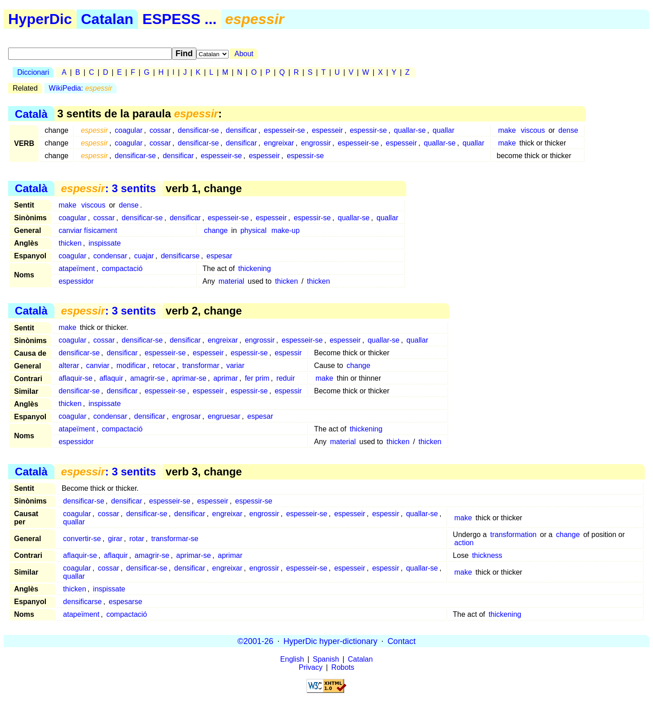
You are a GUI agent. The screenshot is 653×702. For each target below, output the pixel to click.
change (216, 230)
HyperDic (40, 19)
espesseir (327, 130)
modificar (131, 365)
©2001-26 (255, 640)
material (231, 281)
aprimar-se (189, 378)
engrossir (316, 143)
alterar (68, 365)
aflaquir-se (75, 378)
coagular (128, 130)
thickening (254, 268)
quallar (443, 130)
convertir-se (82, 538)
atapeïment (76, 268)
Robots (343, 667)
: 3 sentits (108, 188)
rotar (136, 538)
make (507, 130)
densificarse (180, 256)
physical (253, 230)
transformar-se (174, 538)
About (243, 54)
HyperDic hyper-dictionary (330, 640)
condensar (110, 256)
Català (31, 113)
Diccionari (33, 72)
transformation (513, 534)
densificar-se (198, 130)
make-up (286, 230)
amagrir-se (147, 378)
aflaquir (111, 378)
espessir (288, 353)
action (464, 543)
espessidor (75, 281)
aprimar (225, 378)
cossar (160, 130)
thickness (487, 555)
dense (568, 130)
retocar (164, 365)
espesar (219, 256)
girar (115, 538)
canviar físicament (87, 230)
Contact (401, 640)
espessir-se (368, 130)
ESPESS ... (179, 19)
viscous (533, 130)
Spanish (326, 659)
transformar (200, 365)
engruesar (224, 416)
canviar (98, 365)
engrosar (186, 416)
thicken (70, 243)
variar (235, 365)
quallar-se (410, 130)
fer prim (257, 378)
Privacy (310, 667)
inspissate (104, 243)
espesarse (125, 601)
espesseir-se (284, 130)
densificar (241, 130)
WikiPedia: (80, 88)
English (292, 659)
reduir (285, 378)
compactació (122, 268)
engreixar (279, 143)
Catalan (107, 19)
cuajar (144, 256)
